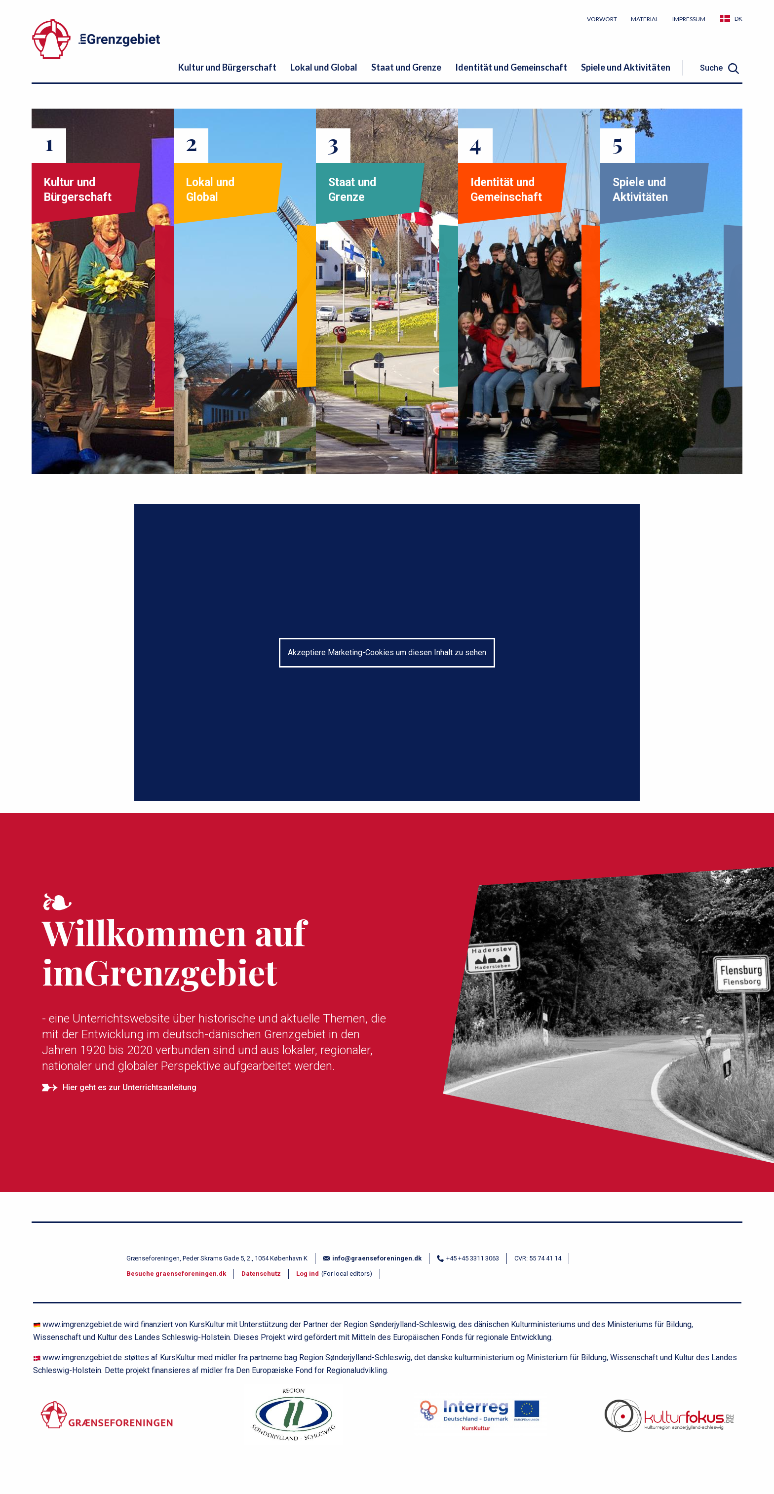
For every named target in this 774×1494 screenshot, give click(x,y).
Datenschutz (261, 1273)
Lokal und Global (323, 67)
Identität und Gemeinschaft (511, 67)
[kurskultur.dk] (480, 1420)
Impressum (688, 19)
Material (644, 19)
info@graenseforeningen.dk (372, 1258)
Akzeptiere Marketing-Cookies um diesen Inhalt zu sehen (387, 652)
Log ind (307, 1273)
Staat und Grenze (406, 67)
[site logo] (143, 40)
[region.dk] (293, 1420)
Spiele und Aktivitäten (625, 67)
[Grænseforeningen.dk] (106, 1420)
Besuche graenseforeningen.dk (176, 1273)
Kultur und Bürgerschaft (227, 67)
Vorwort (602, 19)
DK (738, 18)
